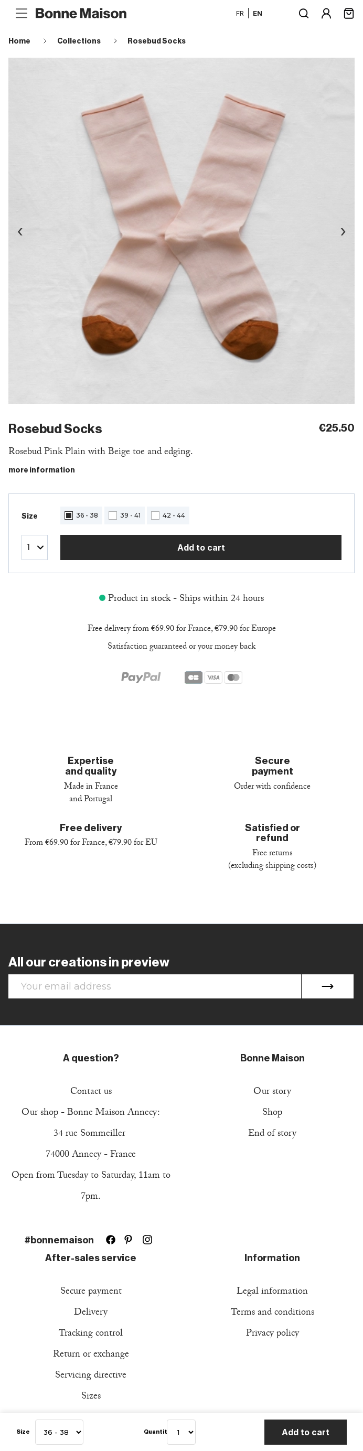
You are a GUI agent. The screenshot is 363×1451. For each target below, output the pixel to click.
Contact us (91, 1092)
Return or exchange (91, 1355)
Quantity (153, 1431)
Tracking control (91, 1334)
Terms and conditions (272, 1313)
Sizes (91, 1397)
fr (240, 13)
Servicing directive (90, 1376)
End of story (272, 1134)
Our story (272, 1092)
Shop (272, 1113)
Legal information (272, 1292)
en (257, 13)
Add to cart (201, 547)
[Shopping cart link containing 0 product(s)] (349, 12)
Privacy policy (272, 1334)
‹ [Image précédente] (20, 230)
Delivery (91, 1313)
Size (23, 1431)
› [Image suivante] (343, 230)
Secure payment (91, 1292)
